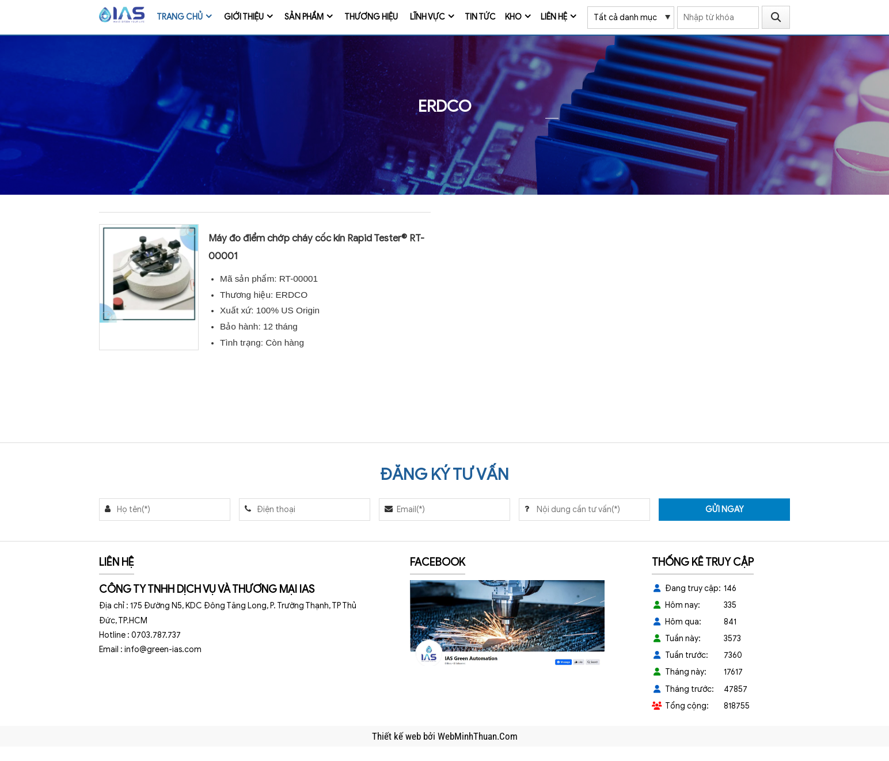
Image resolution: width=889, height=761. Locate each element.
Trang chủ (180, 17)
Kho (513, 17)
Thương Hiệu (371, 17)
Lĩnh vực (427, 17)
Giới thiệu (244, 17)
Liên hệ (554, 17)
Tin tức (480, 17)
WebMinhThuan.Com (478, 736)
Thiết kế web (397, 736)
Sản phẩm (304, 17)
